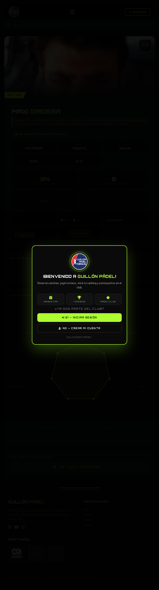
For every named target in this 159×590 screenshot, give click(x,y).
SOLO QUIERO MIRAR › (79, 337)
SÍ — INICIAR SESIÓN (79, 317)
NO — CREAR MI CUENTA (80, 328)
